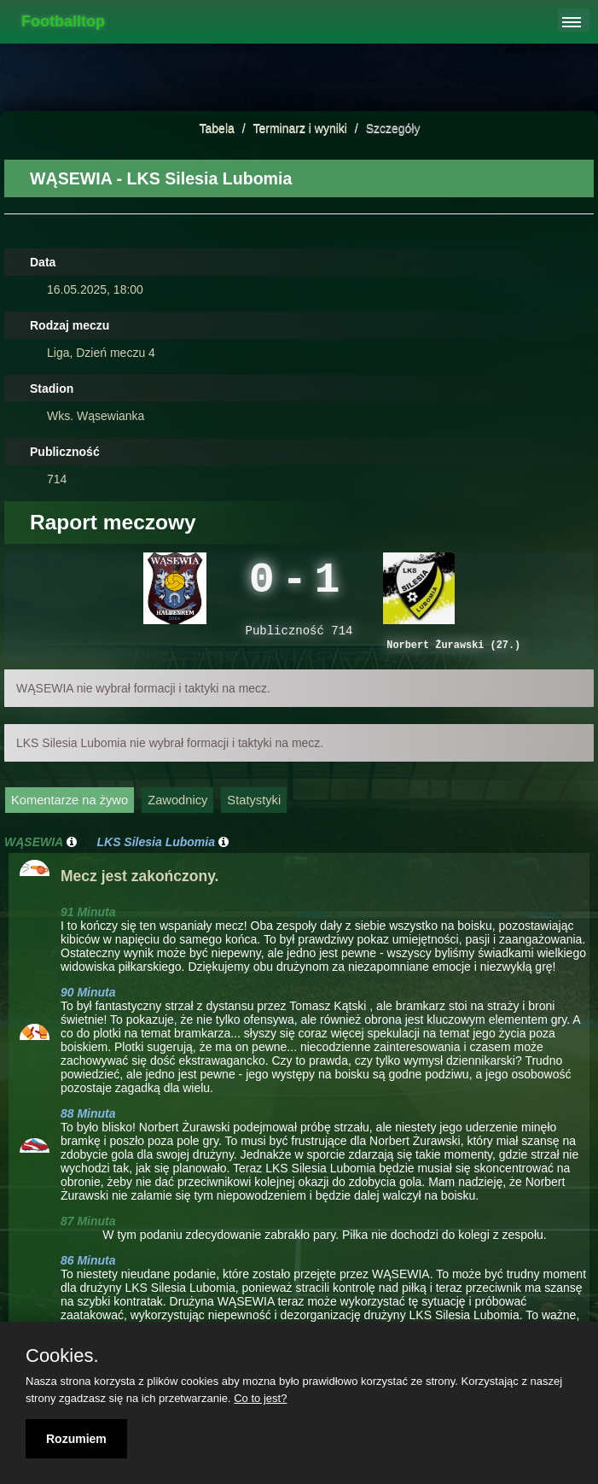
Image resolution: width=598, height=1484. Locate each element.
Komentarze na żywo (69, 811)
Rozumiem (76, 1439)
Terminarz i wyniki (299, 128)
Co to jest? (260, 1398)
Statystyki (254, 811)
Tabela (217, 128)
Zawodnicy (177, 811)
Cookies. (62, 1355)
